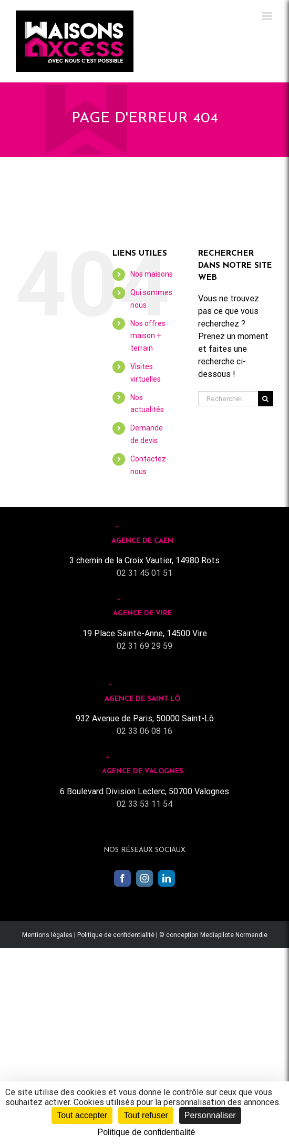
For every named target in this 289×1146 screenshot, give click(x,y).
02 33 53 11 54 (144, 804)
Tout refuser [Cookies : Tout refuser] (145, 1115)
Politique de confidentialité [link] (146, 1132)
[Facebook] (122, 878)
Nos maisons (151, 274)
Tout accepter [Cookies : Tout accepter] (82, 1115)
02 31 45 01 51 (144, 573)
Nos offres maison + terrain (148, 336)
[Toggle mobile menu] (267, 16)
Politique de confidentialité (115, 935)
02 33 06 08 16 (144, 731)
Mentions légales (47, 935)
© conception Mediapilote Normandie (213, 935)
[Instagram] (144, 878)
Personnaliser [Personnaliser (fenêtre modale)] (210, 1115)
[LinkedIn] (166, 878)
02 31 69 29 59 (144, 646)
